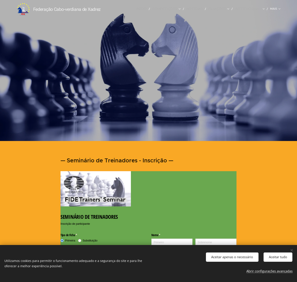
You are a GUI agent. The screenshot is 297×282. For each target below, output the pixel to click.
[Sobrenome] (216, 242)
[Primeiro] (172, 242)
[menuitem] (126, 9)
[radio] (69, 241)
